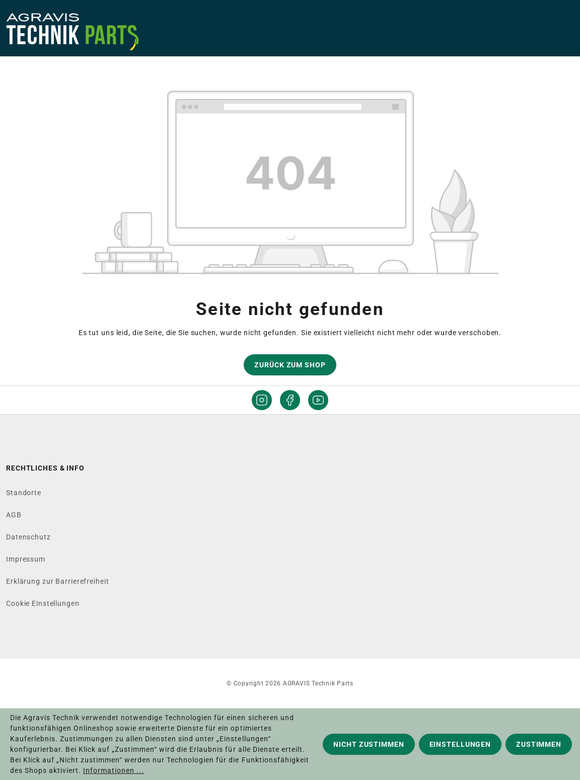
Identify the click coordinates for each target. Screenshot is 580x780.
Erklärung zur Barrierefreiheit (57, 581)
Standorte (23, 493)
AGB (14, 515)
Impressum (25, 559)
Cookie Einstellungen (43, 603)
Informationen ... (113, 770)
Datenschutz (28, 537)
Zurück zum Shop (289, 365)
